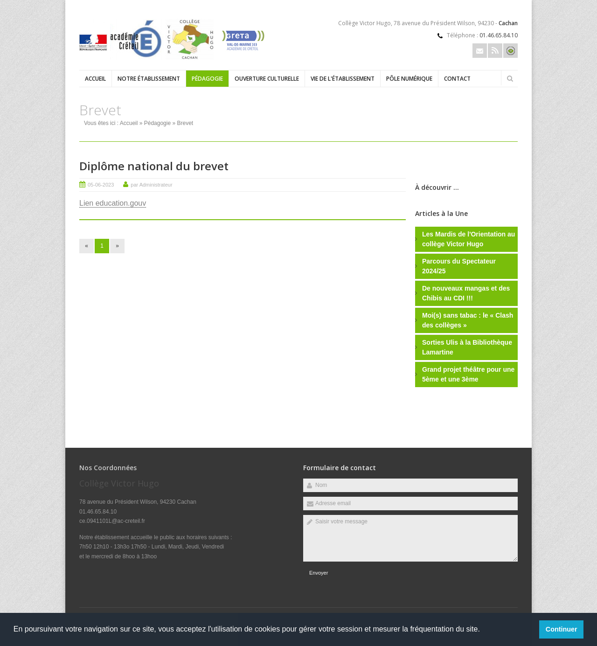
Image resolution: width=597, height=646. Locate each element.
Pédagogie (207, 79)
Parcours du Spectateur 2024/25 (459, 266)
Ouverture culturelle (267, 79)
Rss (495, 50)
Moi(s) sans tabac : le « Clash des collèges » (467, 320)
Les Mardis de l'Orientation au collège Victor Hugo (468, 239)
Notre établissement (149, 79)
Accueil (95, 79)
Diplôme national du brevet (154, 166)
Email (479, 50)
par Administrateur (151, 185)
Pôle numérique (409, 79)
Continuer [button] (561, 629)
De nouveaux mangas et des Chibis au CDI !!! (466, 293)
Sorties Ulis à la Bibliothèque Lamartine (467, 347)
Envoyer (318, 573)
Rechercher (510, 78)
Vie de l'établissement (343, 79)
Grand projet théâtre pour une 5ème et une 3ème (468, 374)
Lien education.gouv (112, 203)
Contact (457, 79)
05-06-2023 (101, 185)
